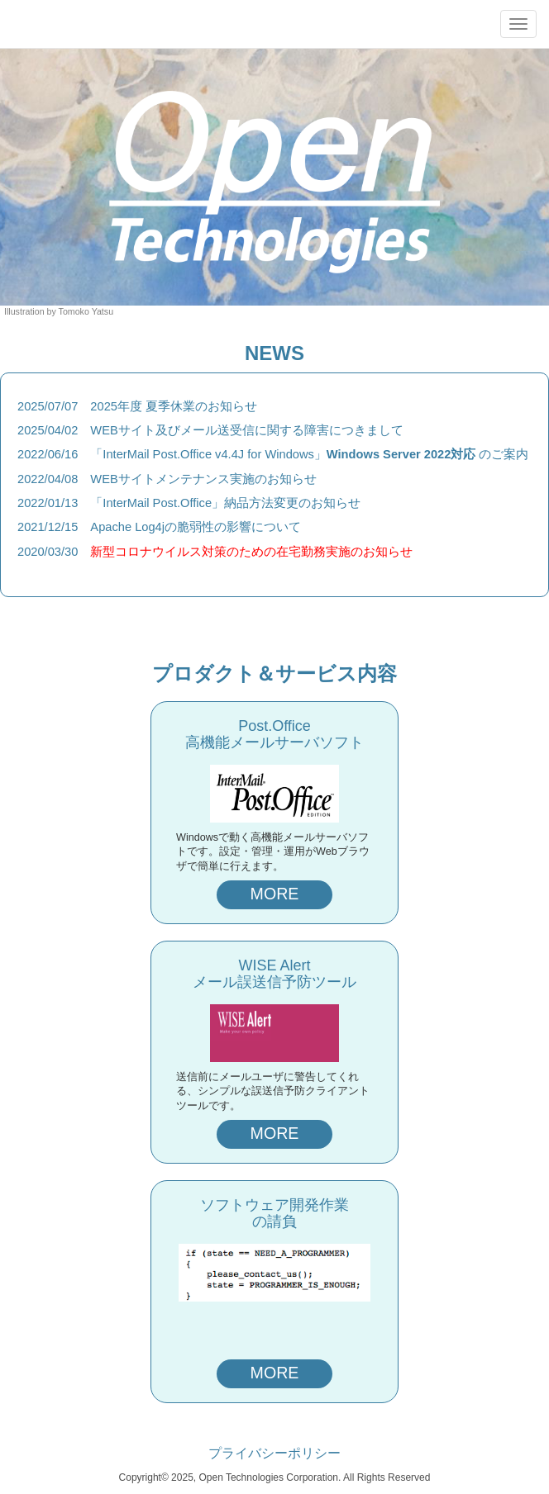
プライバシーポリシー (274, 1453)
